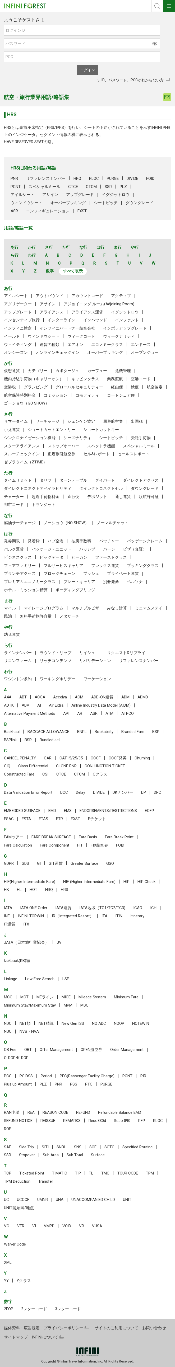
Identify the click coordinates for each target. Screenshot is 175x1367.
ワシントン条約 (18, 679)
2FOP (8, 1309)
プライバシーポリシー (63, 1328)
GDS (25, 863)
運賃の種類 (49, 344)
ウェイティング (18, 344)
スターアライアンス (22, 446)
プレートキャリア (79, 581)
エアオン (75, 344)
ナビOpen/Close (169, 6)
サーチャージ (47, 421)
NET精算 (46, 1023)
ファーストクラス (111, 557)
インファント (127, 320)
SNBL (61, 1147)
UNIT (127, 1199)
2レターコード (34, 1309)
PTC (89, 1084)
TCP (7, 1173)
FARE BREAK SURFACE (51, 837)
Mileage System (92, 997)
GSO (110, 863)
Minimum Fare (126, 997)
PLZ (123, 186)
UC (6, 1199)
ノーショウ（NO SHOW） (66, 522)
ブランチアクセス (20, 573)
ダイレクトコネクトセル (101, 488)
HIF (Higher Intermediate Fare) (89, 881)
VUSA (97, 1226)
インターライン (61, 320)
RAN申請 (12, 1112)
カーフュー (97, 370)
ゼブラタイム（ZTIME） (25, 462)
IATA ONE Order (33, 907)
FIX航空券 (99, 845)
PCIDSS (26, 1076)
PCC (8, 1076)
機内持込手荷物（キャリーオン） (33, 379)
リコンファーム (18, 660)
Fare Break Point (119, 837)
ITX (26, 924)
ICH (153, 907)
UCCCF (23, 1199)
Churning (142, 758)
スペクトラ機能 (101, 446)
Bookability (104, 731)
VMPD (49, 1226)
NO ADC (99, 1023)
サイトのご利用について (116, 1328)
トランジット (44, 504)
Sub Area (51, 1155)
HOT (33, 889)
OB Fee (10, 1049)
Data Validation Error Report (28, 792)
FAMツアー (14, 837)
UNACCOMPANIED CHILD (93, 1199)
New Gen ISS (73, 1023)
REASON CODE (55, 1112)
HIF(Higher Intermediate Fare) (29, 881)
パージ (109, 549)
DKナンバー (123, 792)
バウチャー (109, 541)
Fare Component (54, 845)
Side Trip (26, 1147)
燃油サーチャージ (20, 522)
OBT (28, 1049)
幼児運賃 (12, 634)
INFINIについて (45, 1337)
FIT (80, 845)
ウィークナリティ (119, 336)
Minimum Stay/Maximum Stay (30, 1005)
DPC (157, 792)
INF (7, 916)
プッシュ (91, 573)
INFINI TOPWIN (31, 916)
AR (79, 713)
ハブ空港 (55, 541)
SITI (45, 1147)
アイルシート (22, 194)
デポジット (97, 496)
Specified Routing (137, 1147)
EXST (82, 211)
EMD (52, 810)
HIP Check (146, 881)
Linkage (10, 978)
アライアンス (51, 312)
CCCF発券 (118, 758)
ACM (79, 697)
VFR (20, 1226)
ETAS (43, 818)
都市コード (14, 504)
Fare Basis (88, 837)
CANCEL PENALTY (20, 758)
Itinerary (137, 916)
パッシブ (87, 549)
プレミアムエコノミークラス (30, 581)
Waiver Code (15, 1244)
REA (31, 1112)
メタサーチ (69, 616)
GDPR (9, 863)
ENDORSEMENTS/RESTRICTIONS (108, 810)
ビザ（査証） (135, 549)
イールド (12, 336)
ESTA (26, 818)
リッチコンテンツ (55, 660)
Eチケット (97, 818)
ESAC (9, 818)
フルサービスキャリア (63, 565)
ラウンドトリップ (55, 652)
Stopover (27, 1155)
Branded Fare (132, 731)
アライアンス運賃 (87, 312)
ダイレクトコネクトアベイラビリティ (37, 488)
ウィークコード (81, 336)
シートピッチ (106, 202)
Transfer (45, 1181)
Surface (98, 1155)
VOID (66, 1226)
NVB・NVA (29, 1031)
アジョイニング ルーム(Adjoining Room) (98, 304)
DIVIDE (132, 178)
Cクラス (100, 774)
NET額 (25, 1023)
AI (39, 705)
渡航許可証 (149, 496)
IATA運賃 (63, 907)
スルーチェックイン (22, 454)
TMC (105, 1173)
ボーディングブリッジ (75, 590)
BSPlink (10, 739)
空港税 (10, 387)
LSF (65, 978)
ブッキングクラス (143, 565)
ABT (23, 697)
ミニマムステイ (149, 608)
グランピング (36, 387)
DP (143, 792)
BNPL (82, 731)
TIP (78, 1173)
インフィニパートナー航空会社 (67, 328)
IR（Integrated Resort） (73, 916)
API (66, 713)
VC (6, 1226)
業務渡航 (115, 379)
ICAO (137, 907)
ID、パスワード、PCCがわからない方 (133, 80)
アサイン (50, 194)
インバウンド (95, 320)
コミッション (55, 395)
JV (59, 942)
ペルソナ (135, 581)
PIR (143, 1076)
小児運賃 (12, 429)
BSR (28, 739)
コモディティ (87, 395)
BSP (155, 731)
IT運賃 (9, 924)
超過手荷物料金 (45, 496)
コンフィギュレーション (48, 211)
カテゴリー (38, 370)
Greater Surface (84, 863)
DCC (64, 792)
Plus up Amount (18, 1084)
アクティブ (121, 295)
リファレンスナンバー (46, 178)
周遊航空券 (113, 421)
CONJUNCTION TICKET (105, 766)
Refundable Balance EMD (119, 1112)
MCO (8, 997)
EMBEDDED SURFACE (22, 810)
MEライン (45, 997)
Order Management (127, 1049)
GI (39, 863)
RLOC (94, 178)
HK (6, 889)
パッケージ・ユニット (51, 549)
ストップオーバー (63, 446)
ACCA (40, 697)
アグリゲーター (18, 304)
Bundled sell (50, 739)
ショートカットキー (101, 429)
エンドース (141, 344)
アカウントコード (87, 295)
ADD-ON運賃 (102, 697)
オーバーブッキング (68, 202)
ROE (7, 1128)
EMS (68, 810)
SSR (108, 186)
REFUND (83, 1112)
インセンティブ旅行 (22, 320)
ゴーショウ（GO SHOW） (26, 403)
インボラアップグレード (125, 328)
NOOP (119, 1023)
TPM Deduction (17, 1181)
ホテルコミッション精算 (26, 590)
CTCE (73, 186)
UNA (59, 1199)
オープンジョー (145, 352)
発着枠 (34, 541)
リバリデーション (95, 660)
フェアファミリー (20, 565)
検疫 (135, 387)
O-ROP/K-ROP (16, 1057)
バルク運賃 (14, 549)
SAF (7, 1147)
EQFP (149, 810)
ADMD (142, 697)
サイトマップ (16, 1337)
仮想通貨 (12, 370)
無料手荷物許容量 (36, 616)
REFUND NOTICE (18, 1120)
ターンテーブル (73, 480)
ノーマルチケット (112, 522)
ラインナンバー (18, 652)
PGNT (16, 186)
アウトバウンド (49, 295)
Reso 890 (122, 1120)
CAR (48, 758)
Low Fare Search (39, 978)
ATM (109, 713)
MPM (68, 1005)
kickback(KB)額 (17, 960)
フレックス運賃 (105, 565)
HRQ (77, 178)
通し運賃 (123, 496)
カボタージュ (67, 370)
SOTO (109, 1147)
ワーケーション (97, 679)
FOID (150, 178)
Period (46, 1076)
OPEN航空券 (91, 1049)
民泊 (8, 616)
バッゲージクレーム (145, 541)
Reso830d (97, 1120)
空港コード (141, 379)
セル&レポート (96, 454)
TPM (150, 1173)
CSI (45, 774)
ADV (25, 705)
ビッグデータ (51, 557)
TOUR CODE (127, 1173)
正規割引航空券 (61, 454)
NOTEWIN (140, 1023)
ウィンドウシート (26, 202)
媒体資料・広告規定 (22, 1328)
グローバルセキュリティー (79, 387)
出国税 (137, 421)
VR (81, 1226)
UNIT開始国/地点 (19, 1207)
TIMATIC (59, 1173)
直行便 (73, 496)
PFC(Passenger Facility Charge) (87, 1076)
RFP (141, 1120)
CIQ (7, 766)
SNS (77, 1147)
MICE (66, 997)
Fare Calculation (18, 845)
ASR (14, 211)
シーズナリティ (77, 437)
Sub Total (75, 1155)
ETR (59, 818)
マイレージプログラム (43, 608)
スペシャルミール (44, 186)
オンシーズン (16, 352)
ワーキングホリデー (57, 679)
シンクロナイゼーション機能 (30, 437)
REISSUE (47, 1120)
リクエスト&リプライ (126, 652)
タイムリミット (18, 480)
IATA (8, 907)
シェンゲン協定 (81, 421)
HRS (64, 889)
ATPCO (127, 713)
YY (6, 1280)
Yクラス (24, 1280)
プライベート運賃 (123, 573)
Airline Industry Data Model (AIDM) (101, 705)
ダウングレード (139, 202)
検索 (157, 6)
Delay (80, 792)
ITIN (118, 916)
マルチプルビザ (85, 608)
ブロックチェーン (59, 573)
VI (34, 1226)
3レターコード (68, 1309)
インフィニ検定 (18, 328)
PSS (73, 1084)
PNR (14, 178)
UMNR (42, 1199)
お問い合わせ (154, 1328)
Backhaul (12, 731)
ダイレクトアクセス (141, 480)
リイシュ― (89, 652)
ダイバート (105, 480)
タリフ (46, 480)
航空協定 (155, 387)
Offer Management (56, 1049)
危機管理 (123, 370)
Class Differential (33, 766)
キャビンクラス (85, 379)
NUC (8, 1031)
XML (8, 1262)
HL (19, 889)
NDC (8, 1023)
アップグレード (80, 194)
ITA (104, 916)
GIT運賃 (56, 863)
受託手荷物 (141, 437)
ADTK (9, 705)
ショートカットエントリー (51, 429)
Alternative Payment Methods (29, 713)
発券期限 (12, 541)
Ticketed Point (31, 1173)
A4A (7, 697)
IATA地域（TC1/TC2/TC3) (102, 907)
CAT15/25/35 (71, 758)
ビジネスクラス (18, 557)
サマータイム (16, 421)
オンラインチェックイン (57, 352)
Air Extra (56, 705)
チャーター (14, 496)
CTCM (91, 186)
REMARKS (72, 1120)
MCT (24, 997)
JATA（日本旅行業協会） (26, 942)
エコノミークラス (107, 344)
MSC (84, 1005)
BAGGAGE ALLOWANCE (48, 731)
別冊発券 (111, 581)
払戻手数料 (81, 541)
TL (91, 1173)
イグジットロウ (116, 194)
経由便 (117, 387)
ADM (125, 697)
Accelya (60, 697)
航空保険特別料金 (20, 395)
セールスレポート (133, 454)
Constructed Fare (19, 774)
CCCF (96, 758)
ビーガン (79, 557)
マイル (10, 608)
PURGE (113, 178)
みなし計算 (117, 608)
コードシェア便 (121, 395)
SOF (92, 1147)
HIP (126, 881)
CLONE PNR (66, 766)
